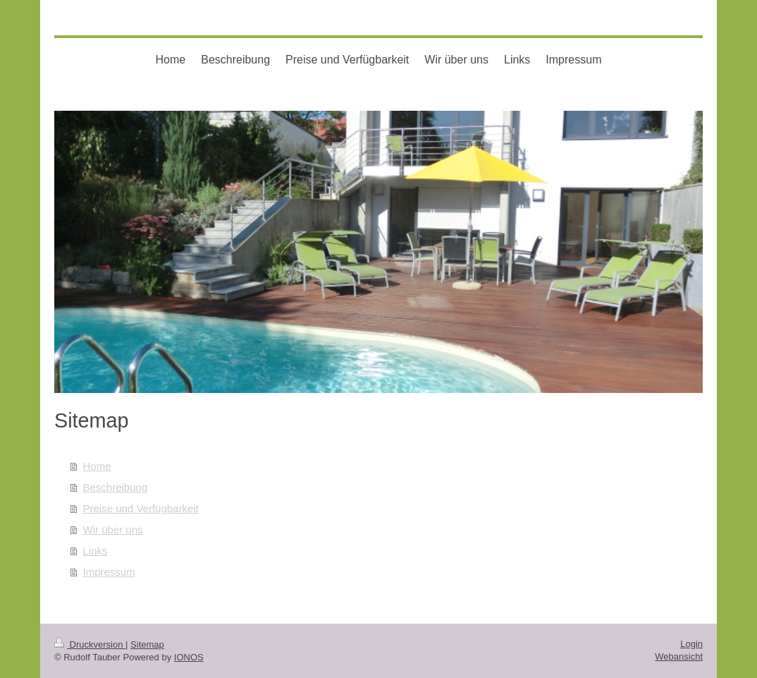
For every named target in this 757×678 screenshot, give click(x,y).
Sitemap (147, 644)
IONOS (189, 657)
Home (97, 466)
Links (95, 551)
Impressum (109, 572)
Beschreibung (115, 487)
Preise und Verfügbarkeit (141, 508)
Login (691, 643)
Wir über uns (113, 529)
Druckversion (89, 644)
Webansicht (679, 656)
